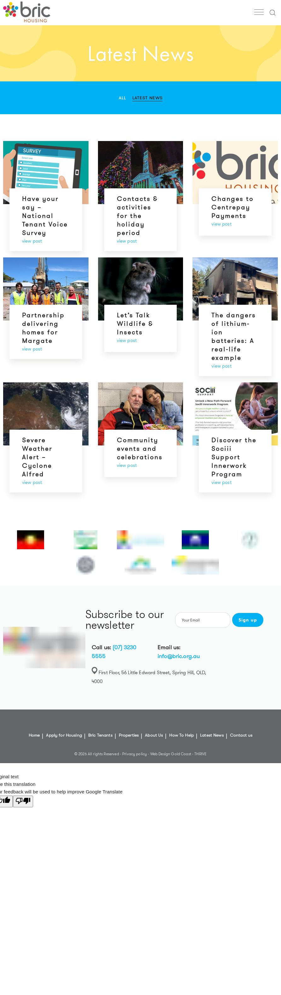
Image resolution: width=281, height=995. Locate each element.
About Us (154, 735)
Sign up (247, 620)
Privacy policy (135, 754)
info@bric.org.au (179, 656)
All (122, 98)
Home (34, 735)
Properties (129, 735)
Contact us (241, 735)
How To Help (181, 735)
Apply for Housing (64, 735)
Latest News (147, 98)
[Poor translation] (23, 801)
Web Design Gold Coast (170, 754)
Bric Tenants (100, 735)
